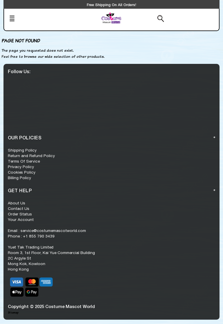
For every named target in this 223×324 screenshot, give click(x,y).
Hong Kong (18, 269)
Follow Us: (19, 71)
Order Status (20, 214)
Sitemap (13, 312)
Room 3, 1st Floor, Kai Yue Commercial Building (51, 252)
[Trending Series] (75, 22)
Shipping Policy (22, 150)
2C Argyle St (19, 258)
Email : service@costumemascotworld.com (47, 230)
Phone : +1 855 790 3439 (31, 236)
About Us (16, 203)
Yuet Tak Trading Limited (30, 247)
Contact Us (18, 208)
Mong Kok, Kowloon (26, 263)
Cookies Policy (21, 172)
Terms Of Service (24, 161)
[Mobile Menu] (28, 19)
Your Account (21, 219)
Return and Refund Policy (31, 155)
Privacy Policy (21, 166)
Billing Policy (19, 177)
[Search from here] (146, 19)
